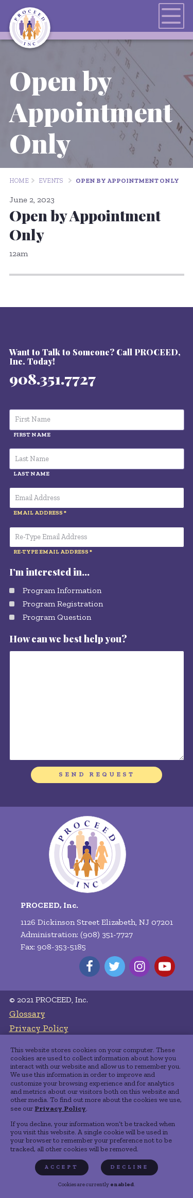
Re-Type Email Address (51, 551)
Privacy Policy (60, 1108)
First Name (31, 434)
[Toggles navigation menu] (171, 16)
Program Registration (63, 603)
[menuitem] (92, 1013)
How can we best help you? (68, 639)
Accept (61, 1167)
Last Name (31, 473)
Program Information (62, 590)
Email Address (38, 512)
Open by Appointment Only (127, 180)
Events (51, 180)
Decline (130, 1167)
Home (19, 180)
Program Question (57, 617)
